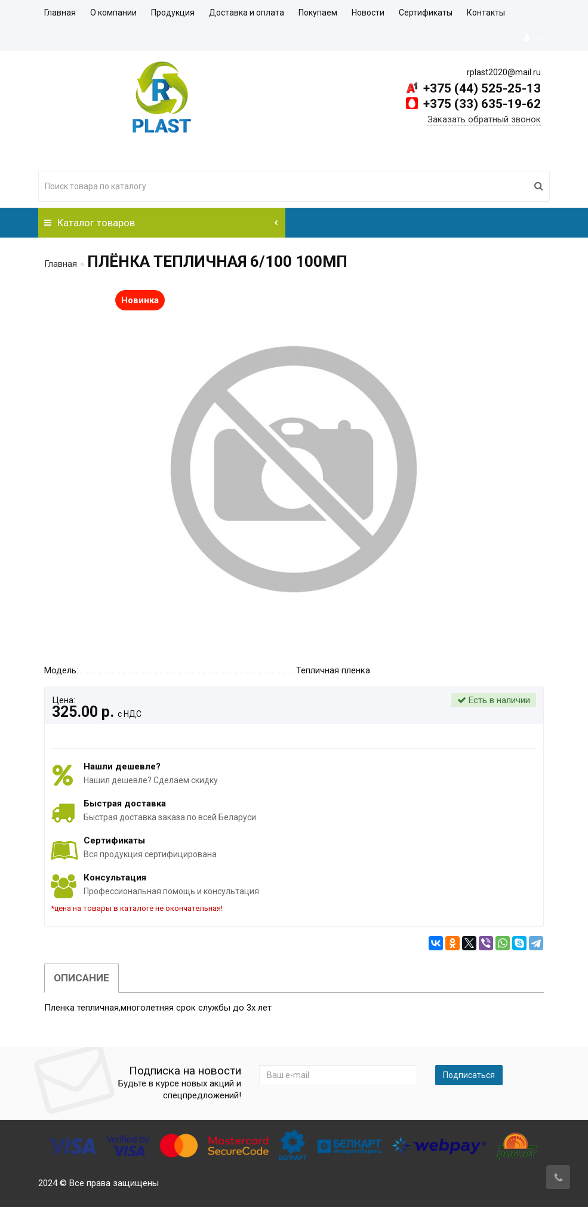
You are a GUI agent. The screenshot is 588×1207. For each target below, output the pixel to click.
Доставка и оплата (246, 12)
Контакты (486, 12)
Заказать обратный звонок (484, 119)
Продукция (173, 12)
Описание (81, 978)
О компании (113, 12)
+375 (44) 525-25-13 (480, 88)
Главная (60, 12)
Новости (368, 12)
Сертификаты (425, 12)
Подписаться (469, 1075)
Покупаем (317, 12)
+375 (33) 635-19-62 (480, 104)
